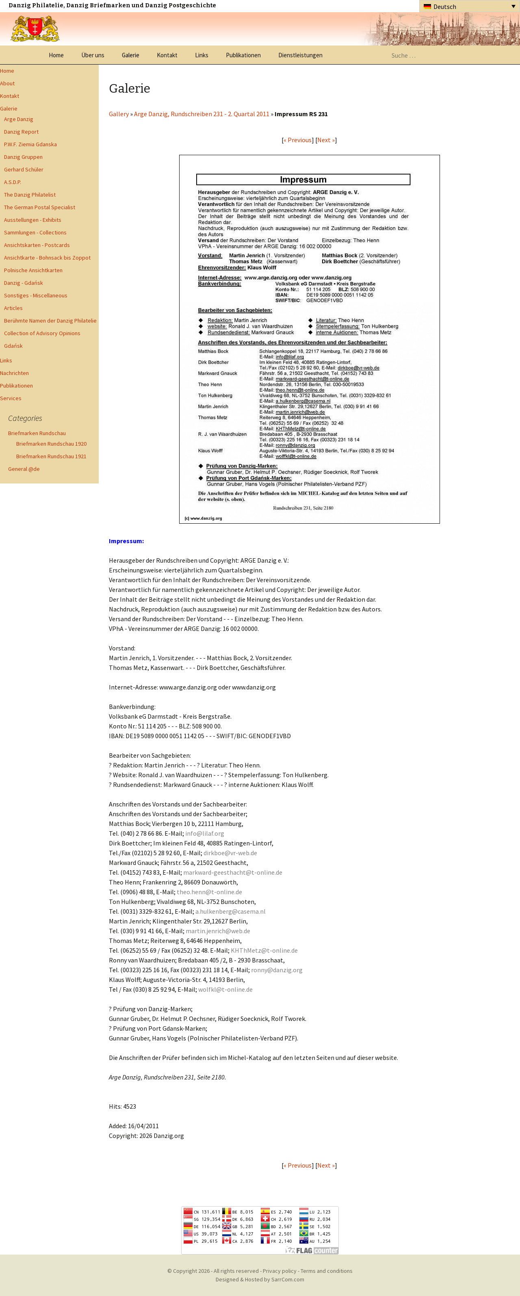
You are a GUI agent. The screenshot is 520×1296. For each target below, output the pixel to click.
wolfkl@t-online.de (225, 989)
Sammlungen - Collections (35, 232)
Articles (13, 308)
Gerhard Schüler (23, 169)
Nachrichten (14, 373)
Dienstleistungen (300, 55)
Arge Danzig (18, 119)
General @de (24, 468)
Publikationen (243, 55)
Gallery (119, 114)
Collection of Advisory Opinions (42, 333)
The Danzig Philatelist (30, 194)
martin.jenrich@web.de (218, 931)
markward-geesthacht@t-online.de (232, 872)
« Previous (298, 140)
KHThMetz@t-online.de (264, 950)
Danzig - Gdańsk (23, 282)
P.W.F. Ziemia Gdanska (30, 144)
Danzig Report (21, 131)
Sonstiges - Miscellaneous (35, 295)
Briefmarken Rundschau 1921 (51, 456)
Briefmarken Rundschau (37, 433)
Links (201, 55)
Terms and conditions (327, 1270)
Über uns (92, 55)
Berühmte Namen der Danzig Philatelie (50, 320)
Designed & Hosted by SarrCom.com (260, 1279)
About (7, 83)
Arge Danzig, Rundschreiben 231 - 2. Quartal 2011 (201, 114)
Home (56, 55)
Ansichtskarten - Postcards (37, 245)
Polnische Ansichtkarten (33, 270)
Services (11, 398)
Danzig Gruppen (23, 156)
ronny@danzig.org (277, 970)
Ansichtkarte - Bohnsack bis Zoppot (47, 257)
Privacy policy (280, 1270)
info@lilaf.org (204, 833)
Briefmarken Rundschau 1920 (51, 443)
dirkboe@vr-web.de (230, 853)
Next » (326, 140)
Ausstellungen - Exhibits (32, 219)
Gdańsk (13, 345)
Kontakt (167, 55)
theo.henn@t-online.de (209, 892)
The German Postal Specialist (39, 207)
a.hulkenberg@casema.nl (230, 911)
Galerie (130, 55)
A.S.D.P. (12, 182)
